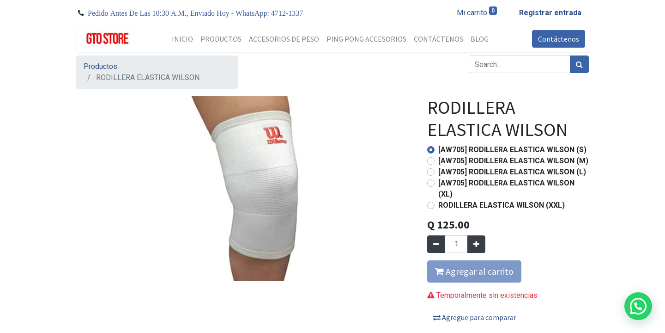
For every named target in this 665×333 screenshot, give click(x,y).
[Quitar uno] (436, 244)
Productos (100, 66)
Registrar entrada (550, 12)
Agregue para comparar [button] (474, 317)
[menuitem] (182, 39)
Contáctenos (558, 38)
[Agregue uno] (476, 244)
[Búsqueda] (579, 64)
